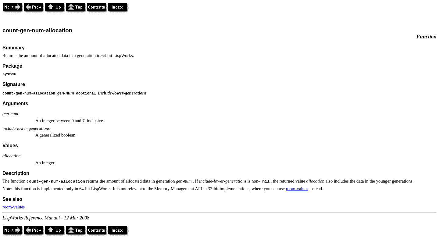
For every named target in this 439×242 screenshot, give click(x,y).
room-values (297, 188)
